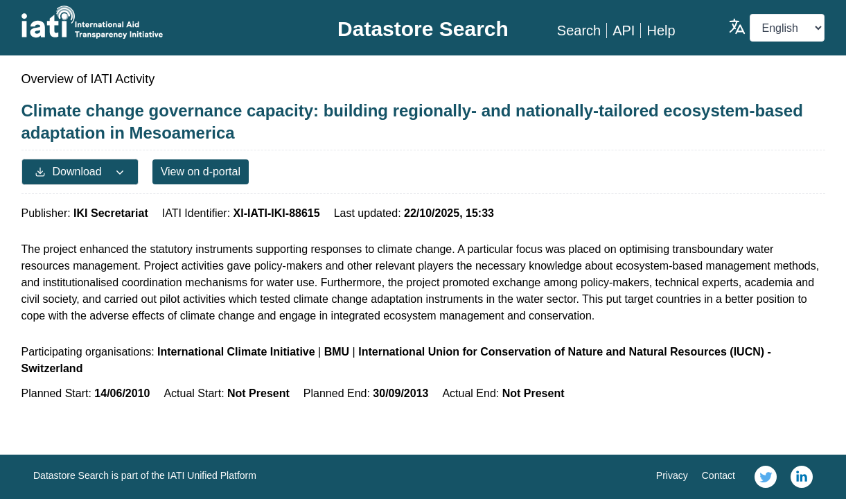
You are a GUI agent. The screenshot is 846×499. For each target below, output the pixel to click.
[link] (766, 477)
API (624, 30)
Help (660, 30)
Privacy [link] (672, 475)
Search (579, 30)
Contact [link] (718, 475)
